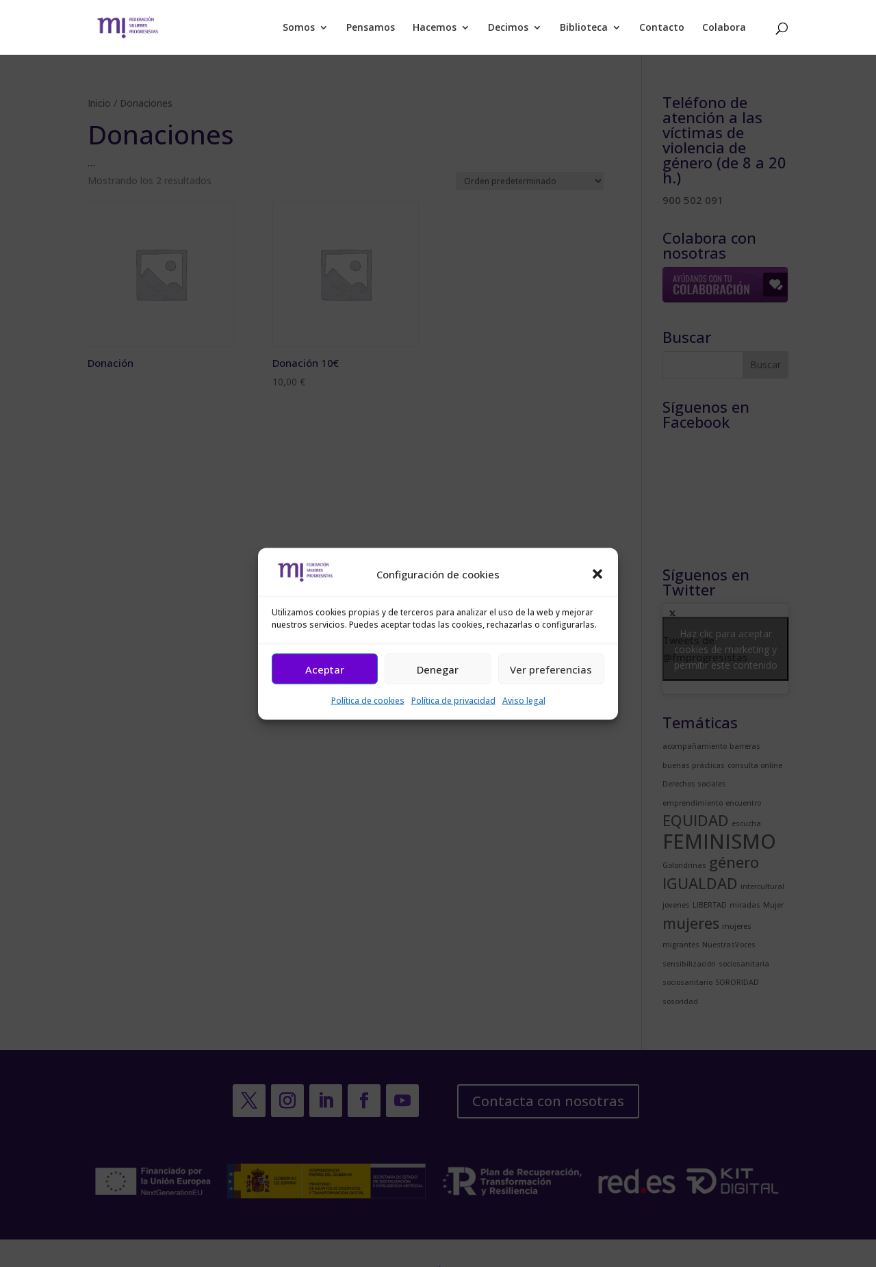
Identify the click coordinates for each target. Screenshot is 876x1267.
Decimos (508, 28)
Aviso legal (523, 700)
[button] (597, 574)
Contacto (661, 28)
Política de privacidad (453, 700)
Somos (299, 28)
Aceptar (324, 669)
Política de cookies (367, 700)
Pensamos (370, 28)
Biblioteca (584, 28)
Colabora (724, 28)
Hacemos (434, 28)
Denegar (438, 669)
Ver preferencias (551, 669)
